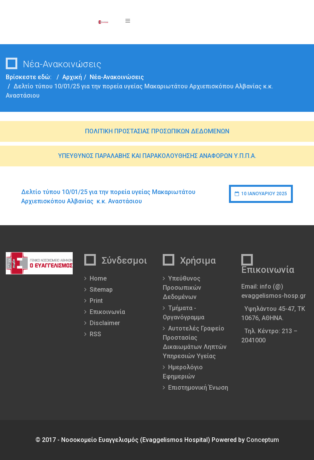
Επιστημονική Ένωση (198, 387)
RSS (95, 334)
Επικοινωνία (107, 312)
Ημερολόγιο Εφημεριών (183, 372)
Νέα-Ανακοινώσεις (117, 77)
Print (96, 300)
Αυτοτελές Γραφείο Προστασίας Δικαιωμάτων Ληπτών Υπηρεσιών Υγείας (195, 342)
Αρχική (72, 77)
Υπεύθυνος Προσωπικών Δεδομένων (182, 288)
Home (98, 278)
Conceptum (262, 439)
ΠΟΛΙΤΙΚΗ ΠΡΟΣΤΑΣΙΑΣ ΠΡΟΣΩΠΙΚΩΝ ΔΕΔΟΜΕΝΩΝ (157, 131)
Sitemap (101, 289)
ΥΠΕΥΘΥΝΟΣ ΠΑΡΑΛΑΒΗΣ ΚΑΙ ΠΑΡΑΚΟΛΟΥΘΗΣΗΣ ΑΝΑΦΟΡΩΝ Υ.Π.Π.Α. (157, 155)
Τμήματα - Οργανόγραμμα (183, 312)
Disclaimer (105, 323)
